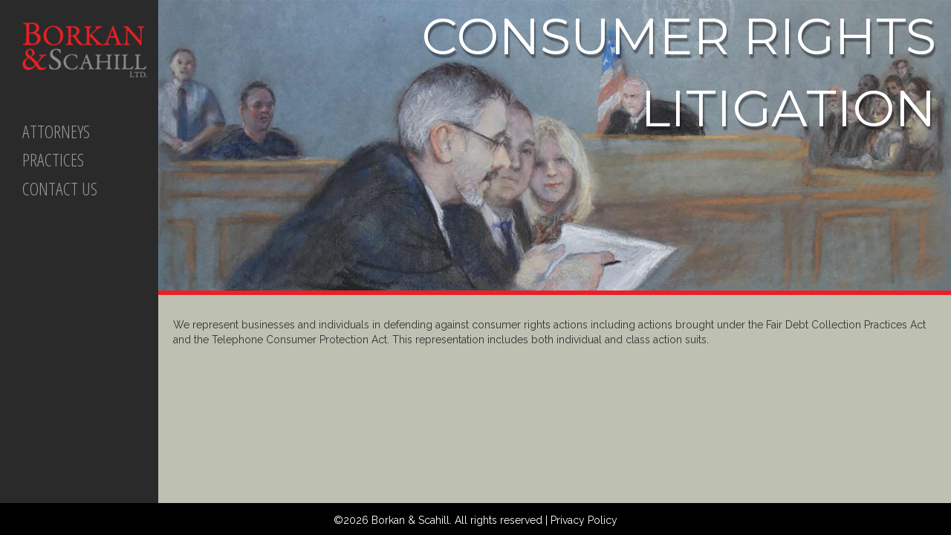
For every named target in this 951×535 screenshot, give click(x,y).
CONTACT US (59, 188)
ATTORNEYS (56, 131)
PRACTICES (53, 159)
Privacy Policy (584, 520)
